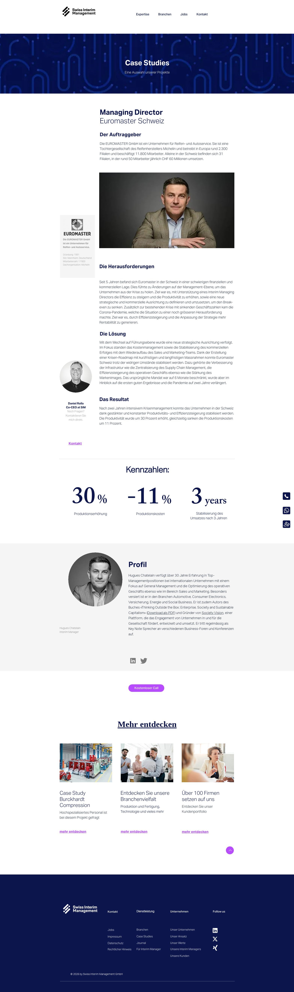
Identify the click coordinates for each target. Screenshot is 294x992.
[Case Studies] (150, 936)
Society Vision (213, 612)
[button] (142, 14)
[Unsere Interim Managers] (185, 949)
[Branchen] (145, 929)
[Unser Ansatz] (185, 936)
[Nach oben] (230, 850)
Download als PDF (161, 612)
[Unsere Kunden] (183, 956)
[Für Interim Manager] (151, 949)
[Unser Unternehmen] (183, 929)
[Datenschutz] (127, 943)
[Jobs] (121, 929)
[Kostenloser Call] (146, 688)
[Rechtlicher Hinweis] (121, 949)
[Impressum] (121, 936)
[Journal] (150, 943)
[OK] (286, 524)
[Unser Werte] (185, 943)
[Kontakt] (75, 443)
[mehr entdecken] (85, 831)
